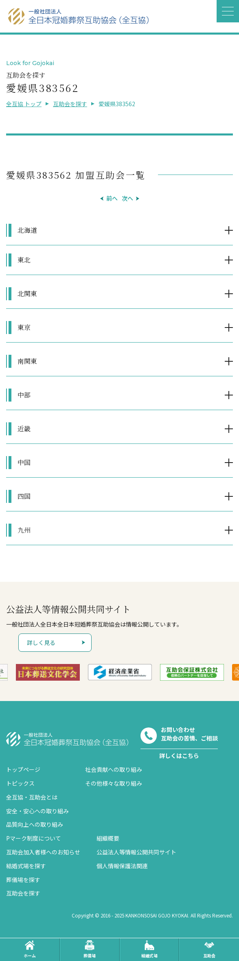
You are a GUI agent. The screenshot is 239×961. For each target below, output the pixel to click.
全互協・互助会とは (31, 797)
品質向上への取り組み (34, 824)
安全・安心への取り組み (37, 811)
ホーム (30, 949)
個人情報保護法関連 (122, 866)
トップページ (23, 769)
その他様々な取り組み (113, 783)
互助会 (209, 949)
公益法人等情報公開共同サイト (136, 852)
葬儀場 (89, 949)
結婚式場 (149, 949)
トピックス (20, 783)
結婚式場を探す (26, 866)
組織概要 (107, 838)
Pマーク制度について (33, 838)
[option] (48, 672)
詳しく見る (41, 642)
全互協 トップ (24, 104)
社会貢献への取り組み (113, 769)
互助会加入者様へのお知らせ (43, 852)
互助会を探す (70, 104)
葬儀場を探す (23, 880)
